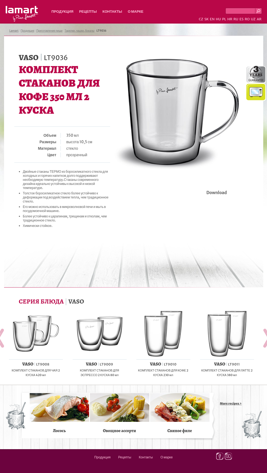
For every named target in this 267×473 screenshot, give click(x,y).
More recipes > (231, 403)
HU (218, 19)
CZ (201, 19)
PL (224, 19)
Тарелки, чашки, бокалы (79, 30)
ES (241, 19)
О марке (135, 11)
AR (259, 19)
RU (236, 19)
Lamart (22, 13)
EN (212, 19)
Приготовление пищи (49, 30)
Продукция (62, 11)
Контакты (112, 11)
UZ (253, 19)
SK (206, 19)
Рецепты (88, 11)
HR (229, 19)
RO (247, 19)
